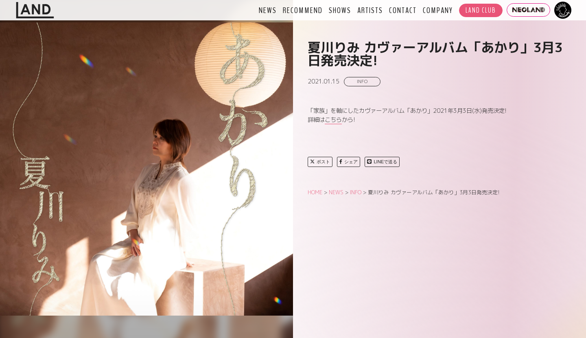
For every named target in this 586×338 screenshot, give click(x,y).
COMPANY (438, 10)
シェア (348, 161)
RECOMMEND (303, 10)
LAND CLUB (481, 10)
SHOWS (340, 10)
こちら (333, 120)
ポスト (320, 161)
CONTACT (403, 10)
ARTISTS (370, 10)
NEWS (268, 10)
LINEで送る (382, 161)
